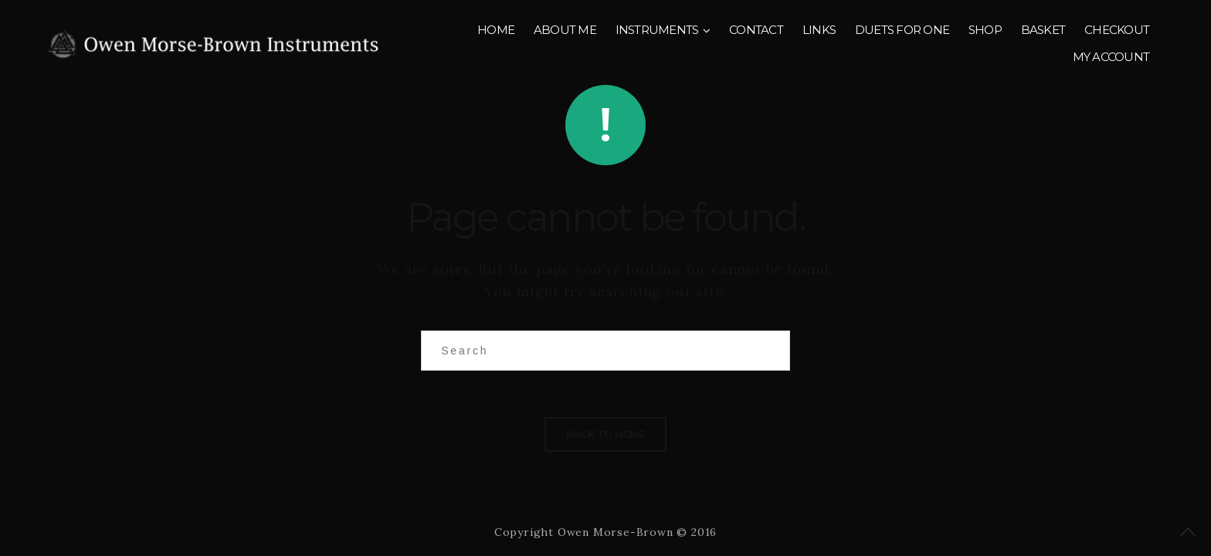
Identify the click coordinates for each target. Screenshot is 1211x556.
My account (1111, 56)
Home (495, 29)
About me (565, 29)
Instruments (657, 29)
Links (819, 29)
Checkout (1116, 29)
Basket (1043, 29)
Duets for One (902, 29)
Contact (756, 29)
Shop (985, 29)
